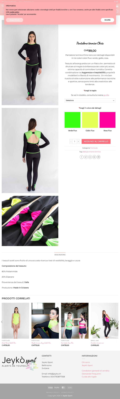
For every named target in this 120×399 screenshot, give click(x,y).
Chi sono (86, 362)
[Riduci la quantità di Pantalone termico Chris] (71, 141)
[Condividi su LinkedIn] (98, 157)
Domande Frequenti (91, 374)
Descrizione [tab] (60, 255)
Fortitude (94, 148)
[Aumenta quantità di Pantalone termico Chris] (78, 141)
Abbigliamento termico (92, 152)
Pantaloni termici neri (97, 343)
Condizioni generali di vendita (95, 371)
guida (106, 95)
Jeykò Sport (87, 365)
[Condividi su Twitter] (86, 157)
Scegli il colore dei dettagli (90, 108)
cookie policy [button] (14, 12)
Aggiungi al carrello (96, 141)
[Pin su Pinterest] (94, 157)
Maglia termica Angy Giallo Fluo (41, 343)
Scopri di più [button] (15, 20)
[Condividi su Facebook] (82, 157)
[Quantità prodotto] (74, 141)
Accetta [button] (107, 20)
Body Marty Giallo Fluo (9, 343)
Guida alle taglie (89, 377)
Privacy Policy (53, 392)
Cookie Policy (67, 392)
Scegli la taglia (90, 91)
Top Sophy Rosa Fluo (67, 343)
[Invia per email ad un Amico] (90, 157)
